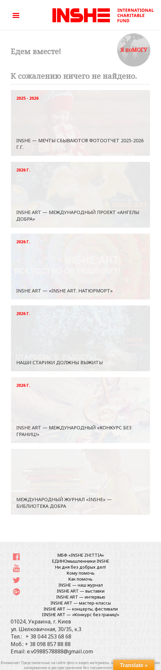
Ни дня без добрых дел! (80, 567)
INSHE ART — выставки (81, 591)
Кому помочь (81, 573)
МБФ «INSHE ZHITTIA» (80, 555)
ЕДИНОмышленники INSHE (80, 561)
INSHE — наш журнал (80, 585)
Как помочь (80, 579)
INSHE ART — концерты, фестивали (80, 609)
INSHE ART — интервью (80, 597)
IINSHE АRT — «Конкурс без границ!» (80, 614)
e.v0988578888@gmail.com (60, 651)
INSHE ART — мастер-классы (80, 603)
